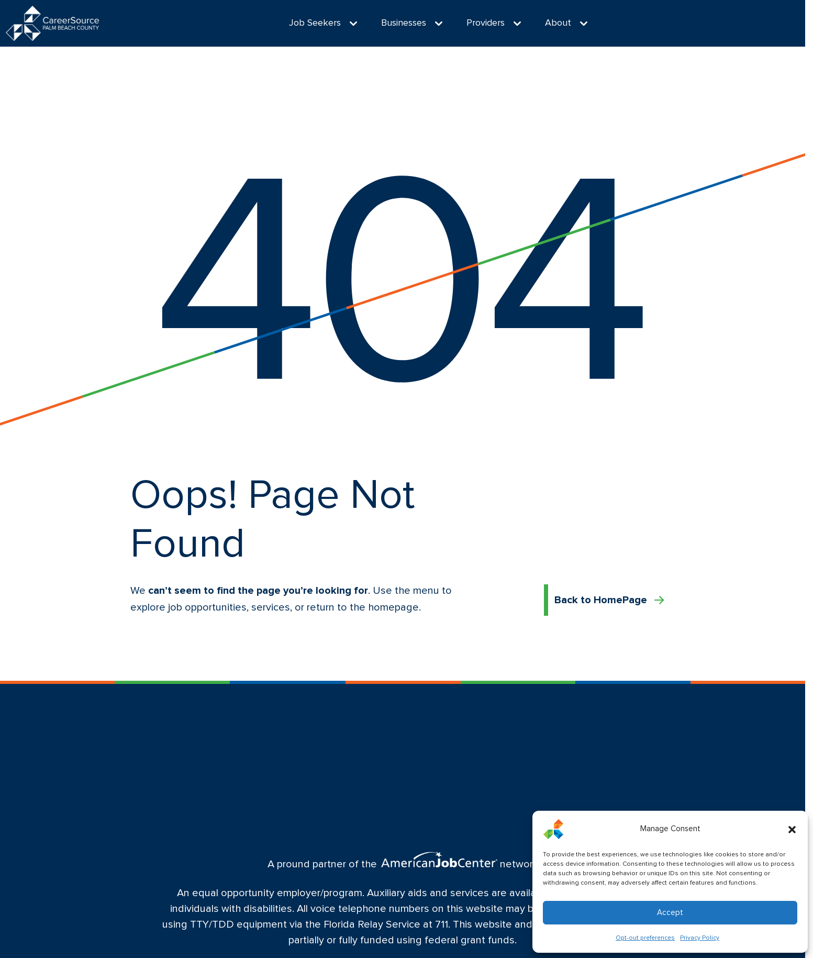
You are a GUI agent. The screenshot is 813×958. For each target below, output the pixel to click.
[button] (792, 829)
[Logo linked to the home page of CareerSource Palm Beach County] (52, 23)
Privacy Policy (699, 938)
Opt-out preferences (645, 938)
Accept (670, 913)
